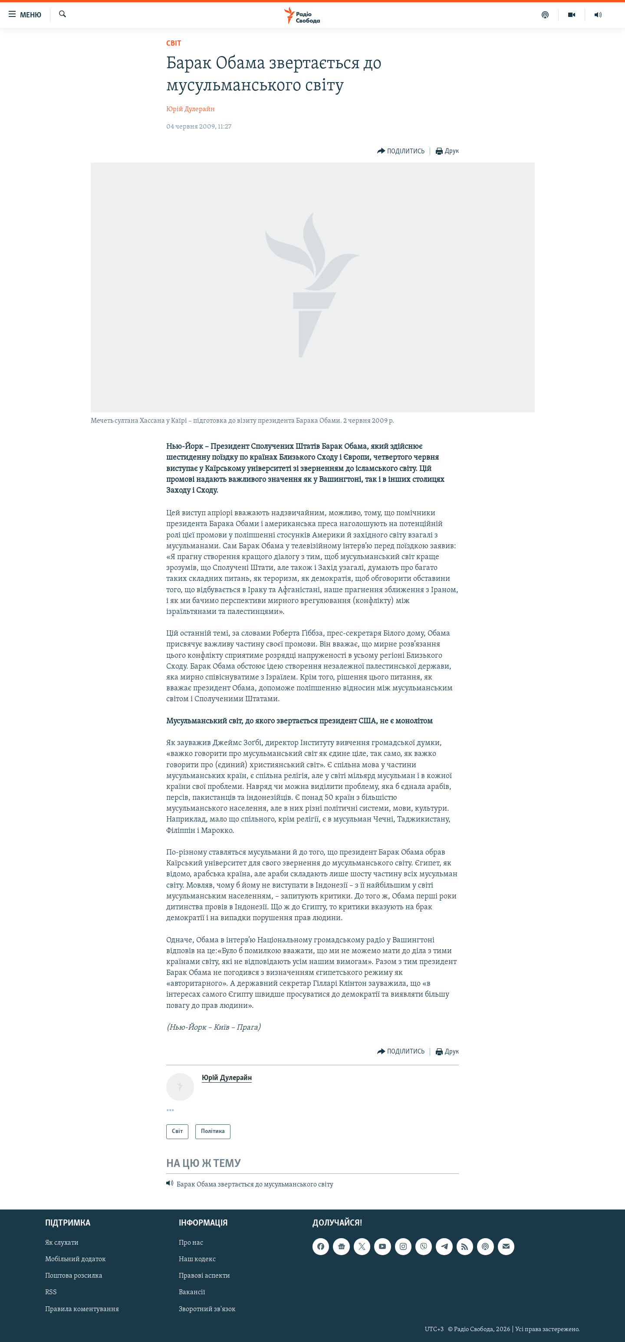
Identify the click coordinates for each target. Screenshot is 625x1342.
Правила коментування (82, 1309)
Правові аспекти (204, 1275)
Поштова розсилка (73, 1275)
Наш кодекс (197, 1259)
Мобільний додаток (75, 1259)
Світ (173, 44)
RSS (51, 1292)
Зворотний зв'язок (207, 1309)
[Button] (401, 151)
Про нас (191, 1242)
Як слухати (62, 1242)
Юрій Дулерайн (190, 109)
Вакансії (192, 1292)
